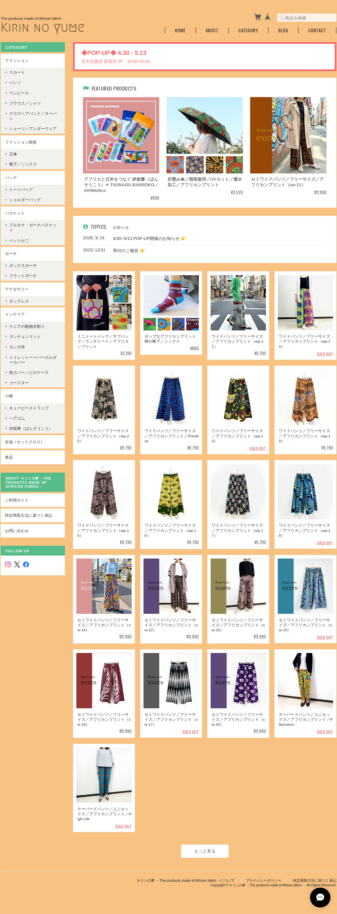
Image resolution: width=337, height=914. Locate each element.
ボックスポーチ (23, 265)
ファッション (17, 60)
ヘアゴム (17, 418)
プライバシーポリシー (264, 880)
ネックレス (19, 301)
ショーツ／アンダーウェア (33, 128)
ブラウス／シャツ (25, 103)
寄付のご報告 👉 (129, 250)
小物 (9, 396)
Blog (283, 30)
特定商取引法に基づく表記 (28, 515)
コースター (19, 382)
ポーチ (11, 253)
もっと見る (205, 851)
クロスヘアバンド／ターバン (33, 115)
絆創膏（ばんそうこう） (31, 428)
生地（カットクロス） (24, 442)
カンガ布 (17, 347)
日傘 (13, 154)
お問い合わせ (17, 531)
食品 (9, 457)
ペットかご (19, 240)
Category (248, 30)
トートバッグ (21, 189)
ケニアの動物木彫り (27, 326)
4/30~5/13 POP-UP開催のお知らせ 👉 (149, 238)
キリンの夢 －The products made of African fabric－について (186, 880)
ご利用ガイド (17, 500)
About (212, 30)
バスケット (15, 213)
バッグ (11, 177)
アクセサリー (17, 289)
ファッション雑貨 (21, 142)
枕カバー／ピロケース (29, 372)
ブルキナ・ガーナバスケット (33, 227)
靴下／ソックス (23, 164)
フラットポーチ (23, 276)
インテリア (15, 314)
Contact (317, 30)
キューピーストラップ (29, 408)
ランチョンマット (25, 336)
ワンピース (19, 93)
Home (180, 30)
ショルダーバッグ (25, 199)
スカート (17, 72)
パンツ (15, 82)
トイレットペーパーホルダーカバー (33, 359)
